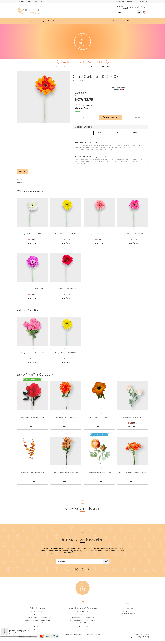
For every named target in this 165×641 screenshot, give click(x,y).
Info (86, 108)
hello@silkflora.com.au (127, 614)
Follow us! (133, 7)
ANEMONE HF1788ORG (99, 417)
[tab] (23, 171)
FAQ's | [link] (97, 634)
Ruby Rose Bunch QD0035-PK (32, 353)
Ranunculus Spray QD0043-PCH (132, 417)
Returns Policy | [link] (89, 634)
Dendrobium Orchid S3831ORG (32, 472)
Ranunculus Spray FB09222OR (99, 472)
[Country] (101, 133)
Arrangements (44, 21)
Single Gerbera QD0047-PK (99, 234)
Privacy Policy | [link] (79, 634)
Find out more (43, 2)
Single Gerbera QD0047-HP (132, 234)
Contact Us (129, 2)
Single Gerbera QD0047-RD (65, 289)
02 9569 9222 (141, 1)
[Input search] (127, 12)
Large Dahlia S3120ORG (65, 417)
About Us (92, 21)
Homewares (69, 21)
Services (81, 21)
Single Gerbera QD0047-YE (65, 234)
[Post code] (119, 133)
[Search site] (139, 12)
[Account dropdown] (118, 1)
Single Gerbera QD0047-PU (32, 289)
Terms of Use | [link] (69, 634)
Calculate (138, 133)
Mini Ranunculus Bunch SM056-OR (132, 472)
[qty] (82, 133)
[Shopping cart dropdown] (143, 13)
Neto (148, 638)
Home (22, 21)
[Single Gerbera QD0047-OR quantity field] (84, 117)
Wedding (57, 21)
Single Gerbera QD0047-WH (32, 234)
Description (22, 171)
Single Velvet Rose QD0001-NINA (32, 417)
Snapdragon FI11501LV (16, 632)
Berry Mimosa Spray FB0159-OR (66, 472)
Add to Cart (110, 117)
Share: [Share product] (118, 89)
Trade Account (104, 21)
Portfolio (116, 21)
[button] (136, 117)
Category (31, 21)
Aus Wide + (122, 7)
